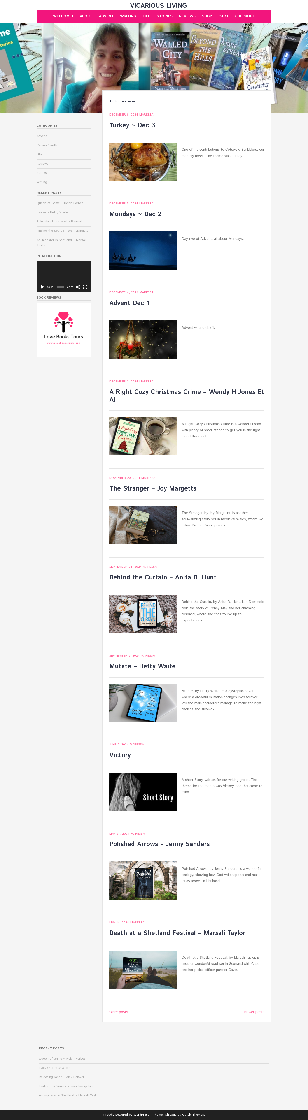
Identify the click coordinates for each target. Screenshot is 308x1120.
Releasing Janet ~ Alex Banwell (59, 221)
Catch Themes (193, 1115)
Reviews (187, 16)
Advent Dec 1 (129, 303)
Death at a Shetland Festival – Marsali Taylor (177, 933)
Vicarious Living (158, 5)
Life (146, 16)
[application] (64, 276)
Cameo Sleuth (47, 145)
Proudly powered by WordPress (126, 1115)
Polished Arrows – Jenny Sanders (159, 844)
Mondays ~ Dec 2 (135, 214)
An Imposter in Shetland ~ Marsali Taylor (69, 1095)
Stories (165, 16)
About (86, 16)
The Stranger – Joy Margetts (152, 488)
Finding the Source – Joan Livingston (63, 231)
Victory (120, 755)
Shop (207, 16)
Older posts (118, 1012)
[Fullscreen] (85, 287)
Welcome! (63, 16)
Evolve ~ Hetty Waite (52, 212)
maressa (146, 114)
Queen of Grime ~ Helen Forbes (60, 203)
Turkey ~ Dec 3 (132, 125)
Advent (106, 16)
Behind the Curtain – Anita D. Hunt (163, 577)
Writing (128, 16)
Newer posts (254, 1012)
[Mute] (78, 287)
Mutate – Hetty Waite (142, 666)
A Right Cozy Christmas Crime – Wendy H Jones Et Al (186, 396)
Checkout (245, 16)
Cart (224, 16)
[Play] (42, 287)
